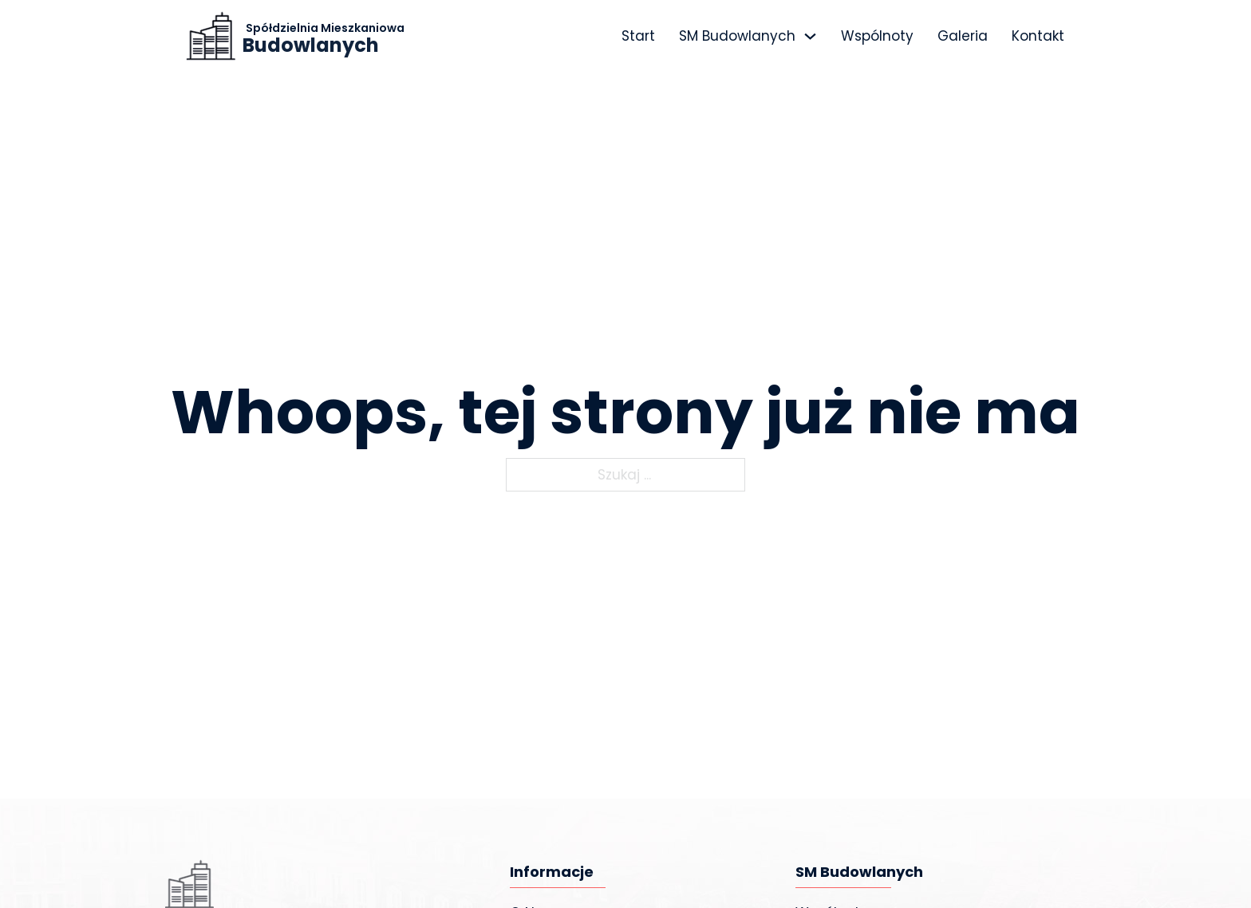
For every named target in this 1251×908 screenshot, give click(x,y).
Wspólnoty (877, 35)
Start (638, 35)
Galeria (962, 35)
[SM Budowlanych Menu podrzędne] (810, 36)
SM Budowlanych (737, 35)
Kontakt (1038, 35)
